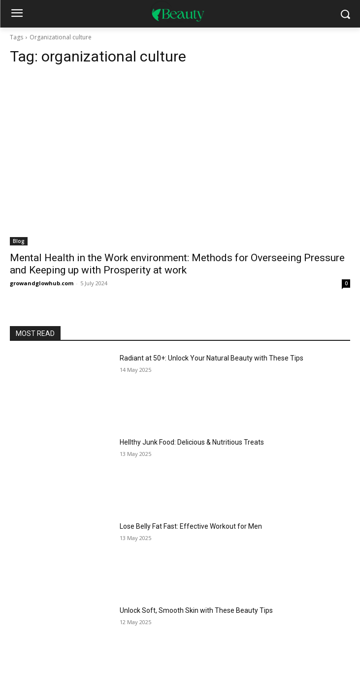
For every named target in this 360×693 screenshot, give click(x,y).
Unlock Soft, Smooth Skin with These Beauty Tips (196, 610)
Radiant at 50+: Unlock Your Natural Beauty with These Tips (211, 358)
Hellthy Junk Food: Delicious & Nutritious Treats (192, 442)
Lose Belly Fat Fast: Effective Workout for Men (191, 526)
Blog (19, 241)
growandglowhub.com (41, 283)
